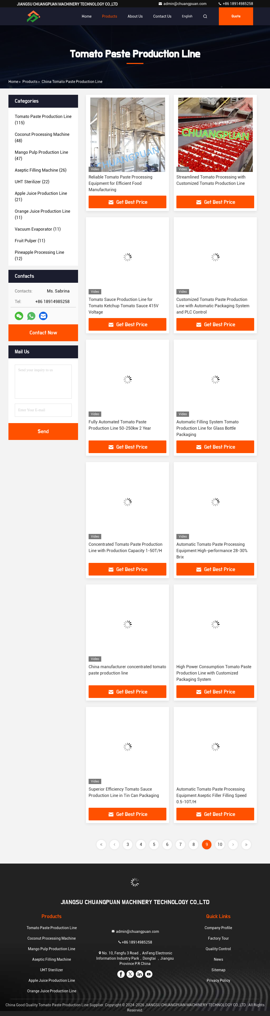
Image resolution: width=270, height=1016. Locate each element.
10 (220, 844)
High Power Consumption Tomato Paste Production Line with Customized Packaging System (213, 673)
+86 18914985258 (235, 4)
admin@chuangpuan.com (182, 4)
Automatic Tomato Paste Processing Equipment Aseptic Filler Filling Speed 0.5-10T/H (211, 795)
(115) (43, 119)
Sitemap (218, 970)
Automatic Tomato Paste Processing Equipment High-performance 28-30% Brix (212, 550)
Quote (236, 16)
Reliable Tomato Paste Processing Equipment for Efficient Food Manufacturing (120, 183)
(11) (42, 214)
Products (109, 16)
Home (86, 16)
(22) (32, 181)
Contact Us (162, 16)
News (218, 959)
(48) (42, 137)
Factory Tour (218, 938)
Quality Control (218, 949)
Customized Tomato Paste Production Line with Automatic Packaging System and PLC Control (212, 306)
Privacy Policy (218, 980)
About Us (135, 16)
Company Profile (218, 928)
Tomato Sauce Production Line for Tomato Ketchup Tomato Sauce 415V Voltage (123, 306)
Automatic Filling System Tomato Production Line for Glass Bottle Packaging (207, 428)
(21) (41, 196)
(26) (40, 170)
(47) (41, 155)
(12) (39, 255)
